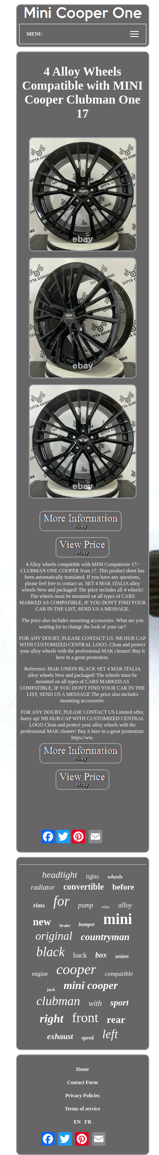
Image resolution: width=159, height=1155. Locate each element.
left (110, 1034)
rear (116, 1019)
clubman (58, 1001)
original (53, 936)
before (123, 886)
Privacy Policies (82, 1096)
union (122, 956)
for (61, 901)
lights (92, 876)
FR (87, 1122)
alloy (125, 905)
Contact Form (82, 1082)
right (52, 1018)
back (80, 955)
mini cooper (91, 985)
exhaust (60, 1036)
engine (39, 974)
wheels (115, 876)
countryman (105, 937)
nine (106, 906)
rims (39, 905)
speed (87, 1038)
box (101, 955)
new (42, 921)
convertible (83, 886)
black (50, 951)
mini (117, 919)
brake (64, 925)
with (95, 1003)
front (85, 1017)
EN (77, 1122)
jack (51, 989)
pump (85, 905)
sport (119, 1002)
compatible (119, 973)
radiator (43, 887)
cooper (76, 969)
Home (82, 1069)
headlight (59, 874)
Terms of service (82, 1109)
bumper (86, 924)
